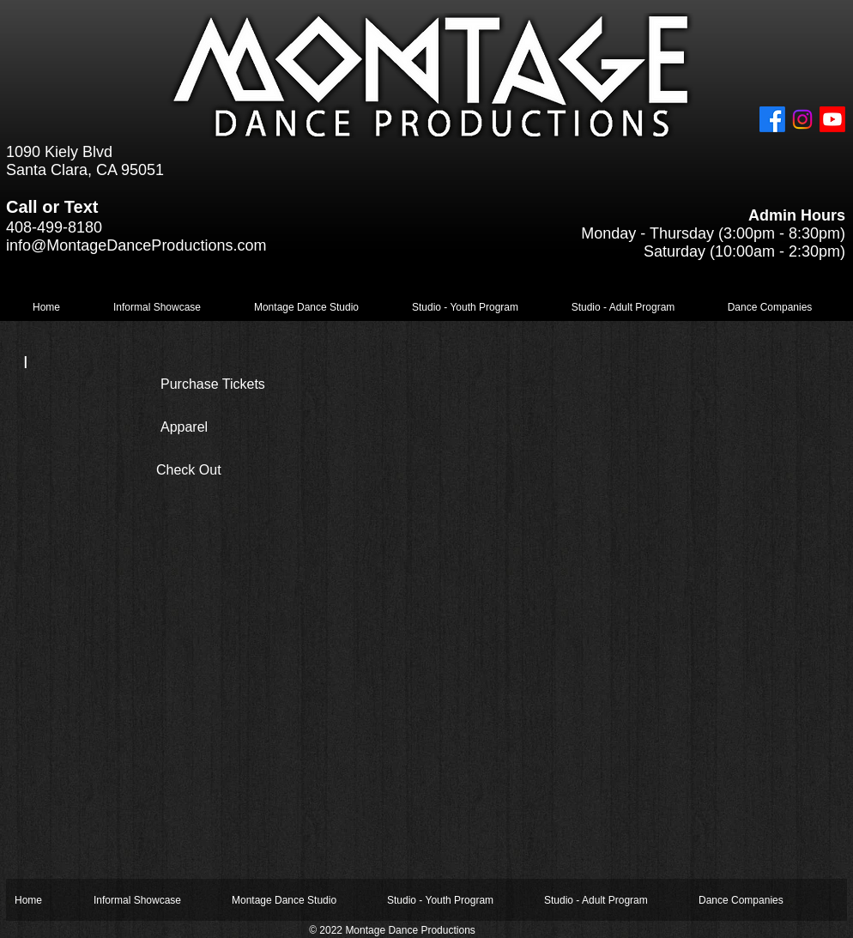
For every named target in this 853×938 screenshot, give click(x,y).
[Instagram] (802, 119)
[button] (157, 307)
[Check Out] (218, 470)
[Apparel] (222, 427)
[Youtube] (832, 119)
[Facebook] (772, 119)
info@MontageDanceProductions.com (136, 245)
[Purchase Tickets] (244, 384)
